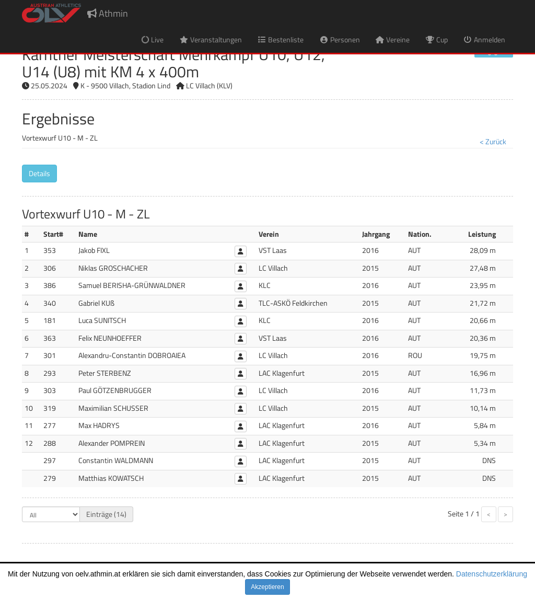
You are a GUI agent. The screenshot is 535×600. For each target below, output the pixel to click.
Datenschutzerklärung (491, 574)
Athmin (107, 13)
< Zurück (493, 141)
